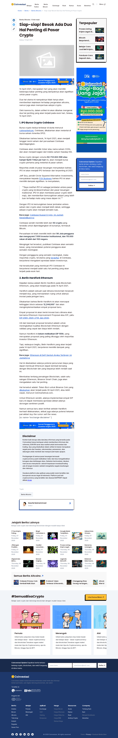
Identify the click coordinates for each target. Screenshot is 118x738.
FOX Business (45, 178)
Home (20, 11)
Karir (83, 712)
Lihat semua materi (96, 597)
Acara (79, 5)
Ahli (27, 715)
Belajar (29, 5)
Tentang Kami (86, 709)
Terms (83, 734)
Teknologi (14, 718)
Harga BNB (57, 718)
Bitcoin (13, 712)
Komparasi (43, 718)
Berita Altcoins (36, 11)
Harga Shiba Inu (59, 715)
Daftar (91, 185)
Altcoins (13, 715)
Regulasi (14, 724)
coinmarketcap (26, 130)
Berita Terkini (36, 5)
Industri (13, 721)
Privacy (88, 734)
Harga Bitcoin (58, 709)
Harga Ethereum (59, 712)
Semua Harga (58, 721)
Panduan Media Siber (99, 734)
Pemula (28, 709)
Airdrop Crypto (73, 718)
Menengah (29, 712)
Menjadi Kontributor (88, 715)
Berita (27, 11)
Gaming (42, 715)
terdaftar (55, 258)
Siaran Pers (15, 727)
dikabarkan (24, 390)
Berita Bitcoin (45, 5)
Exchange (56, 5)
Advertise (87, 5)
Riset (64, 5)
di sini (29, 480)
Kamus (71, 5)
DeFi (41, 712)
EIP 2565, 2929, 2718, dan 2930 (34, 318)
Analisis (13, 709)
